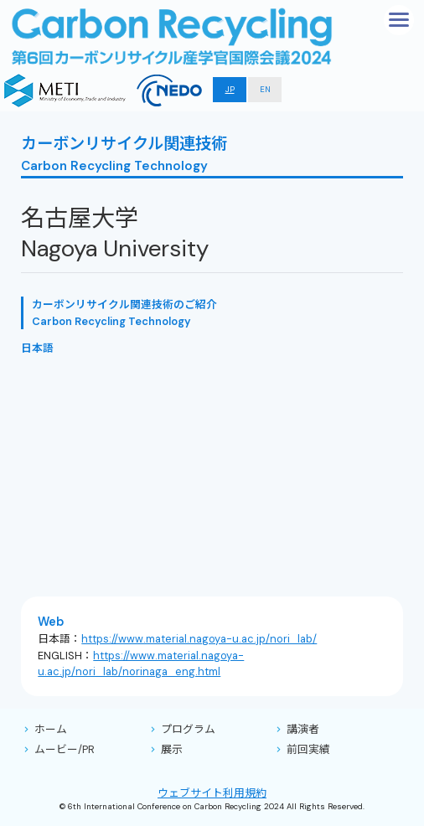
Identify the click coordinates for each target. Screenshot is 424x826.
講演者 (303, 729)
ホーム (50, 729)
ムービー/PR (64, 749)
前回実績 (308, 749)
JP (230, 89)
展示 (172, 749)
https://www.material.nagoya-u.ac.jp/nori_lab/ (199, 639)
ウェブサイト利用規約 (212, 793)
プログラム (188, 729)
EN (265, 89)
